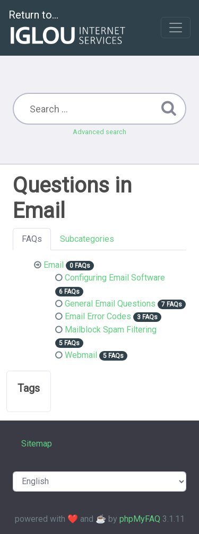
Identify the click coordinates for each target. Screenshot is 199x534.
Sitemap (36, 444)
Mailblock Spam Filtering (111, 330)
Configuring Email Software (115, 278)
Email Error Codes (98, 316)
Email (54, 265)
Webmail (81, 355)
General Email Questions (110, 304)
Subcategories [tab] (87, 239)
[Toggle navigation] (176, 27)
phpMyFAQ (139, 519)
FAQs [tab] (32, 239)
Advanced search (99, 132)
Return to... (68, 28)
